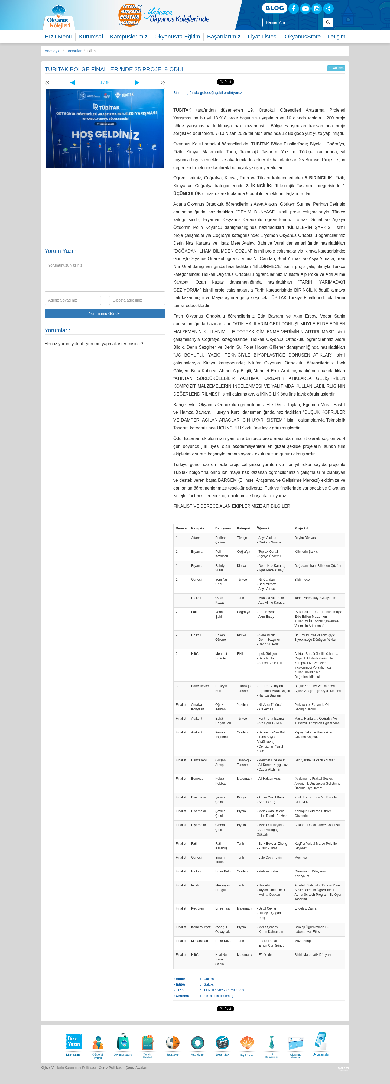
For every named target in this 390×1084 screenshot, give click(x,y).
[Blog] (274, 8)
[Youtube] (305, 8)
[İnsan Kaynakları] (271, 1043)
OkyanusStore (303, 36)
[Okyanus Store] (123, 1043)
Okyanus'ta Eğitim (177, 36)
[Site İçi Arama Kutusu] (292, 22)
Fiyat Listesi (263, 36)
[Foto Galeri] (197, 1043)
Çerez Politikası (111, 1068)
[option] (185, 15)
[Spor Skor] (173, 1043)
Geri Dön (336, 68)
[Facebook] (293, 8)
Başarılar (74, 51)
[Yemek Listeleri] (148, 1043)
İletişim (336, 36)
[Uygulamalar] (321, 1043)
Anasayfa (52, 51)
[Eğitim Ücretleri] (247, 1043)
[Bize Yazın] (73, 1043)
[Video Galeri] (222, 1043)
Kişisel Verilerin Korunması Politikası (68, 1068)
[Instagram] (316, 8)
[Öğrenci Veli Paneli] (98, 1043)
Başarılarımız (224, 36)
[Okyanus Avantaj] (296, 1043)
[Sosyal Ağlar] (328, 8)
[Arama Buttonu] (328, 22)
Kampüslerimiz (128, 36)
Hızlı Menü (58, 36)
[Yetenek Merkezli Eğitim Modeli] (185, 15)
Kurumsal (91, 36)
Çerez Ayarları (136, 1068)
